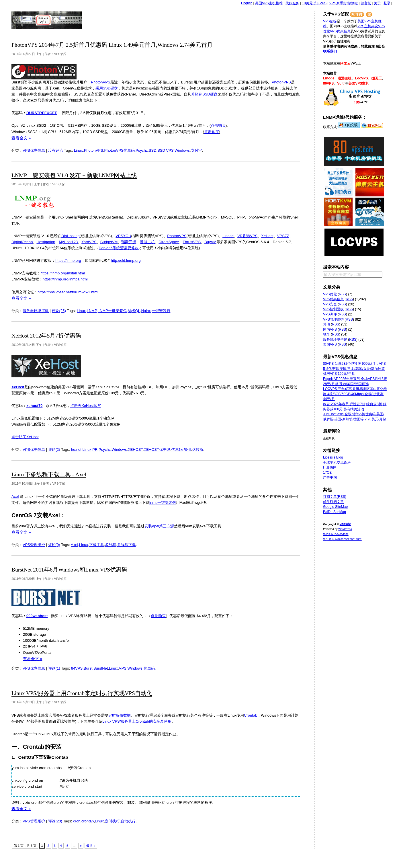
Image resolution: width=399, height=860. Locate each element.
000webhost (37, 616)
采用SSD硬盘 (106, 88)
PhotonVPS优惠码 (119, 150)
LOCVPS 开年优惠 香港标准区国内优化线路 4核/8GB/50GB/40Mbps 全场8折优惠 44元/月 (355, 394)
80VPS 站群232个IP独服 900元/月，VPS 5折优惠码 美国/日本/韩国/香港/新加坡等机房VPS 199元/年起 (354, 369)
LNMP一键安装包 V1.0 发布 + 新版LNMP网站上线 (74, 175)
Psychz (142, 150)
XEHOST (135, 449)
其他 (326, 324)
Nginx (146, 311)
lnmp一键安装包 (162, 502)
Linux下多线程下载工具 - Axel (48, 474)
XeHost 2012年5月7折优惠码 (46, 336)
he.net (76, 449)
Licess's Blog (333, 457)
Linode (228, 236)
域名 (326, 334)
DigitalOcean (22, 242)
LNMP (92, 311)
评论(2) (54, 449)
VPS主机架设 (367, 26)
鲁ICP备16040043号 (336, 534)
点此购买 (158, 616)
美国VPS (330, 344)
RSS (342, 294)
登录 (387, 3)
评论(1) (54, 668)
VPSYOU (123, 236)
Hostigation (45, 242)
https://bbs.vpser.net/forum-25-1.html (68, 292)
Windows (182, 150)
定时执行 (112, 821)
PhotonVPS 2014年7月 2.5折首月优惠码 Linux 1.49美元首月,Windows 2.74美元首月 (112, 45)
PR (94, 449)
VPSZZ (283, 236)
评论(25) (59, 311)
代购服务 (292, 3)
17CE (327, 473)
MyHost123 (68, 242)
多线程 (110, 545)
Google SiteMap (335, 507)
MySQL (134, 311)
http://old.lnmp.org (126, 260)
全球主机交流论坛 (337, 463)
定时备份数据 (119, 715)
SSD (153, 150)
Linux (78, 150)
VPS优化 (330, 294)
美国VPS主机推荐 (269, 3)
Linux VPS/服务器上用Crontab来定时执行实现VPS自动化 (81, 693)
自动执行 (128, 821)
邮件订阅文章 (333, 502)
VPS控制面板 (333, 309)
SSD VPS (165, 150)
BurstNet (100, 668)
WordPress (345, 529)
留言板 (366, 3)
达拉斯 (197, 449)
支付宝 (196, 150)
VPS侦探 (46, 20)
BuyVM (210, 242)
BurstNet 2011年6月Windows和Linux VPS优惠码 (69, 570)
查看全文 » (21, 138)
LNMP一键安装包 (112, 311)
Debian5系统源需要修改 (118, 248)
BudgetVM (109, 242)
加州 (187, 449)
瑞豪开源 (128, 242)
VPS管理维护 (34, 545)
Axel (15, 496)
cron (76, 821)
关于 (377, 3)
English (246, 3)
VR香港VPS (247, 236)
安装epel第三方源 (159, 526)
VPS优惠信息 (34, 150)
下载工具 (96, 545)
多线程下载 (126, 545)
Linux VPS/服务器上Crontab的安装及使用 (136, 721)
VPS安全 (330, 304)
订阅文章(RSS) (334, 497)
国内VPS (330, 329)
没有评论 (55, 150)
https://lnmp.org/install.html (62, 273)
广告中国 (330, 477)
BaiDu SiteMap (334, 512)
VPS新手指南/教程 (343, 3)
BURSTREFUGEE (41, 113)
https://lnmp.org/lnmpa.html (65, 279)
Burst (88, 668)
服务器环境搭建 (36, 311)
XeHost (267, 236)
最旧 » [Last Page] (90, 845)
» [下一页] (81, 845)
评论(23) (55, 821)
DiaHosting (70, 236)
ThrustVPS (192, 242)
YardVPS (89, 242)
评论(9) (54, 545)
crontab (87, 821)
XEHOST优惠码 (157, 449)
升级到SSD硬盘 (204, 94)
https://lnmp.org (68, 260)
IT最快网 (330, 467)
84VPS (77, 668)
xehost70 (34, 405)
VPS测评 (330, 314)
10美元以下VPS (314, 3)
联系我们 (330, 51)
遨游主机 (147, 242)
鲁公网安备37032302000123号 (342, 539)
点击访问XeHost (25, 437)
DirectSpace (169, 242)
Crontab (250, 715)
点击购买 (218, 125)
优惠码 (177, 449)
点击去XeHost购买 (85, 405)
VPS (122, 668)
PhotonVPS (100, 82)
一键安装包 (161, 311)
